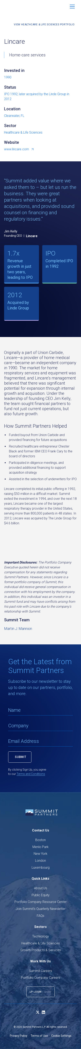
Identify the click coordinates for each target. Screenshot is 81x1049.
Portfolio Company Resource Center (40, 902)
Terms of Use (39, 1035)
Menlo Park (40, 847)
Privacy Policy (18, 1035)
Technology (40, 936)
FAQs (40, 916)
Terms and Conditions (31, 774)
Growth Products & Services (40, 950)
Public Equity (41, 895)
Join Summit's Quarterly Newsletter (40, 909)
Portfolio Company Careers (40, 978)
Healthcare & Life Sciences (40, 943)
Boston (40, 840)
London (40, 861)
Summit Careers (40, 971)
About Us (40, 888)
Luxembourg (41, 867)
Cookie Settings (61, 1035)
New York (40, 854)
